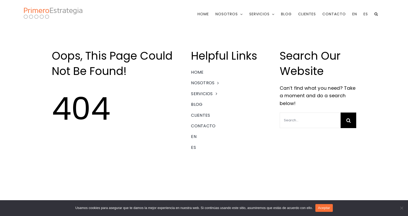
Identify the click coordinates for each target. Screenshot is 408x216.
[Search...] (310, 120)
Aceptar (324, 208)
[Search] (348, 120)
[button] (376, 14)
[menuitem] (354, 14)
